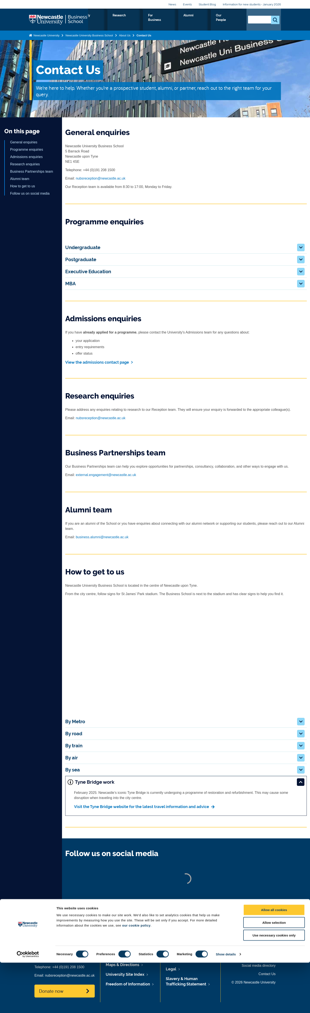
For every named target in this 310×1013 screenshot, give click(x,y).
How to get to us (22, 186)
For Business (184, 20)
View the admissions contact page (97, 362)
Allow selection (274, 973)
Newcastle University (46, 34)
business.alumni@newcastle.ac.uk (102, 537)
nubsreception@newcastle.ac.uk (101, 178)
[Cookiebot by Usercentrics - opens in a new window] (28, 1004)
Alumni (208, 20)
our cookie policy (136, 975)
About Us (107, 20)
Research (159, 20)
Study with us (133, 20)
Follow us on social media (30, 193)
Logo (58, 19)
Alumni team (19, 179)
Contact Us (143, 34)
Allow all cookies (274, 960)
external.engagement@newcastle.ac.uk (106, 475)
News (172, 4)
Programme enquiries (26, 149)
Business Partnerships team (31, 171)
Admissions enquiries (26, 157)
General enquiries (23, 142)
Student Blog (207, 4)
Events (187, 4)
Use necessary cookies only (274, 985)
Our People (230, 20)
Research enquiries (25, 164)
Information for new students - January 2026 (252, 4)
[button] (301, 247)
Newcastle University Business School (89, 34)
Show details (226, 1004)
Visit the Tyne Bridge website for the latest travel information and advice (141, 806)
